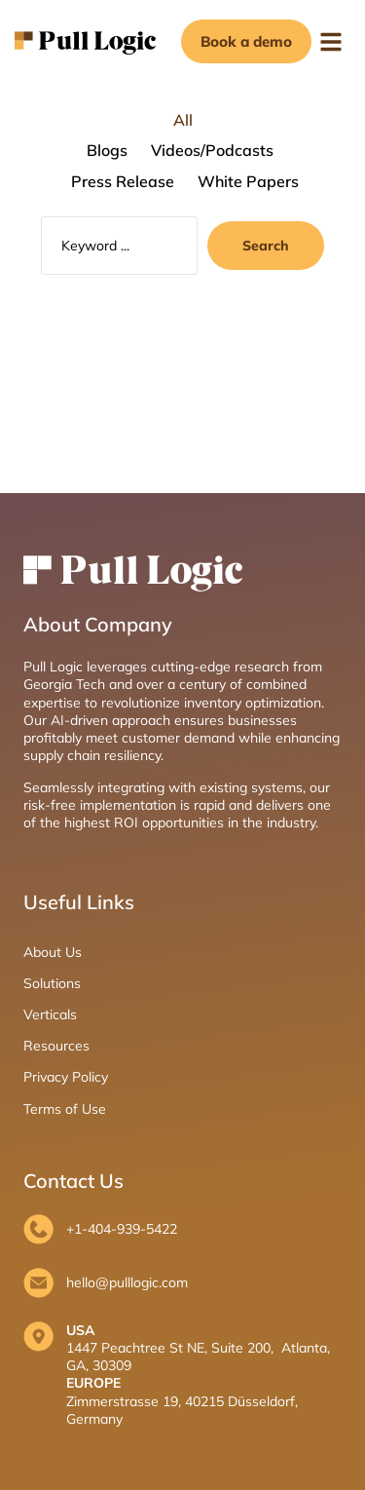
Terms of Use (64, 1109)
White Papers (248, 181)
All (183, 120)
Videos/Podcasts (212, 150)
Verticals (50, 1014)
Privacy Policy (65, 1077)
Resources (56, 1045)
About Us (52, 952)
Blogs (107, 150)
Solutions (52, 983)
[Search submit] (265, 245)
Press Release (122, 181)
